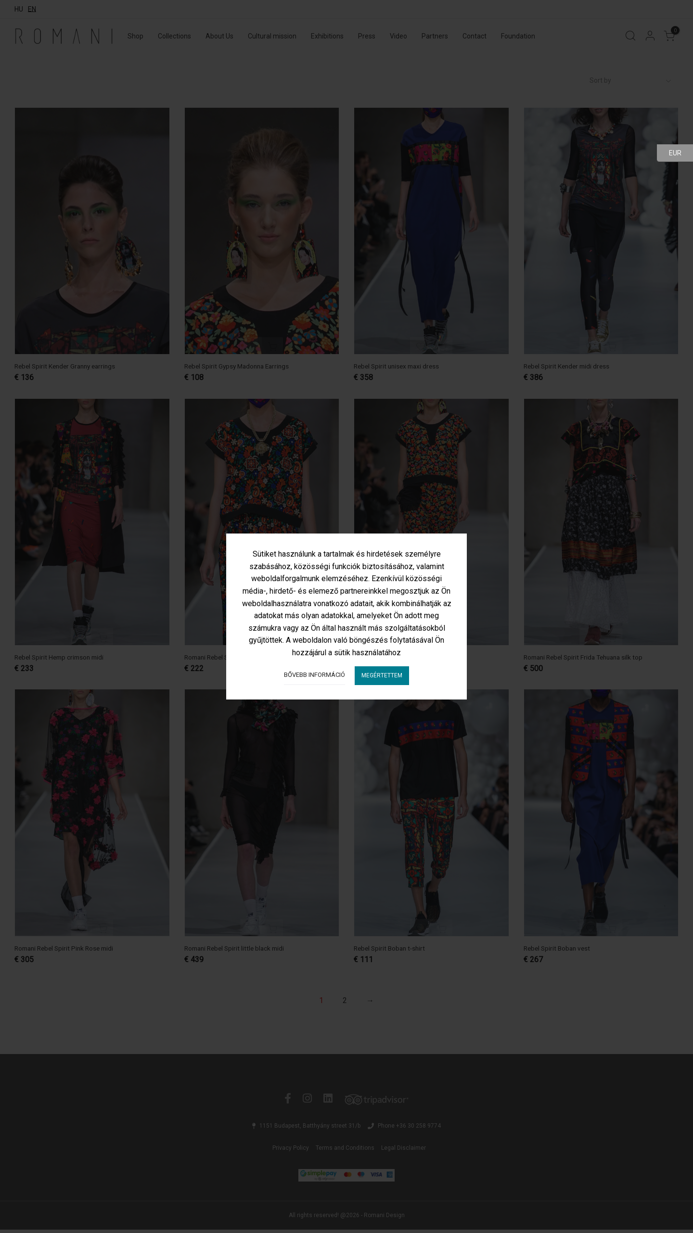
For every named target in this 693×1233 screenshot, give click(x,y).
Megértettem (381, 675)
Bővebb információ (314, 674)
